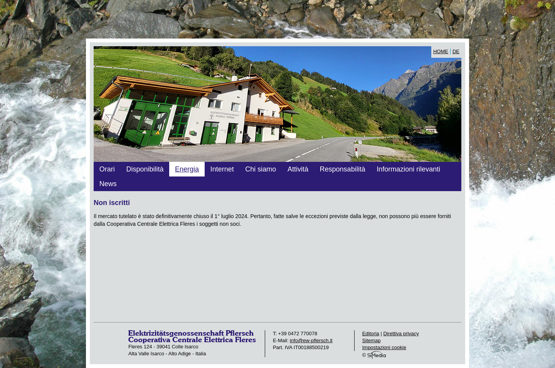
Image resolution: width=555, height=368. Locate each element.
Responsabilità (342, 169)
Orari (107, 169)
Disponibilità (144, 169)
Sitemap (371, 340)
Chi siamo (260, 169)
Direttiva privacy (401, 333)
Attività (298, 169)
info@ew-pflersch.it (311, 340)
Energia (187, 169)
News (108, 184)
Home (440, 51)
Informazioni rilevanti (408, 169)
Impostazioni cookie (384, 347)
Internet (222, 169)
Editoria (370, 333)
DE (455, 51)
